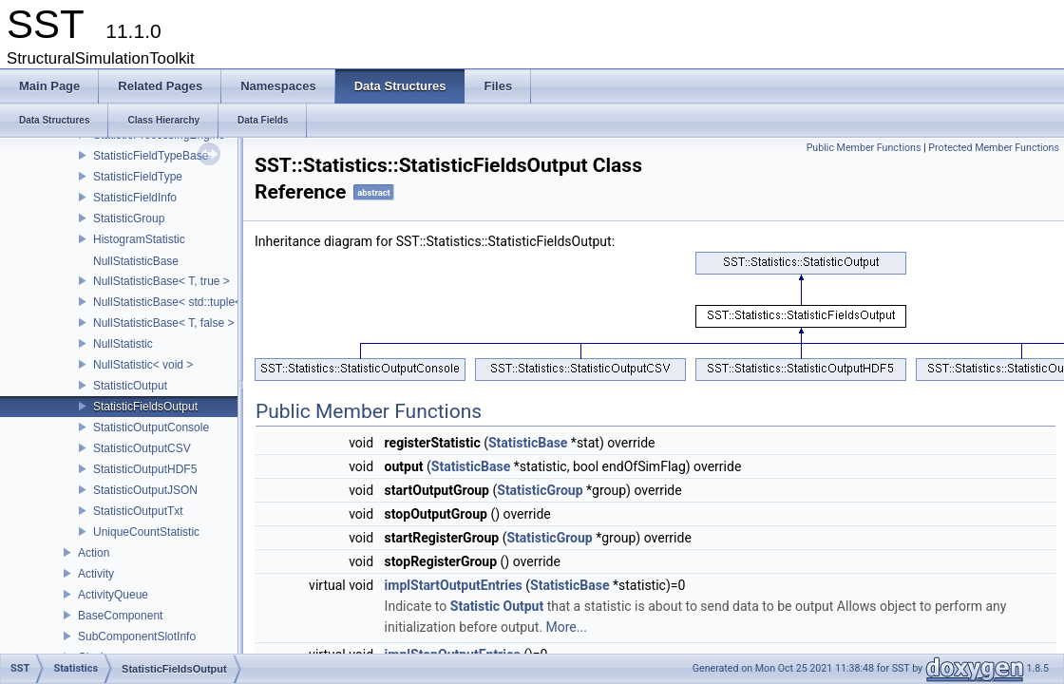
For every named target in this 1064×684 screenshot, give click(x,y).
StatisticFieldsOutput (145, 406)
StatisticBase (527, 442)
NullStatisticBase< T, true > (161, 281)
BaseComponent (120, 615)
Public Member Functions (864, 148)
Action (93, 553)
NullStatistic (123, 344)
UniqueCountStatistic (146, 532)
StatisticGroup (128, 218)
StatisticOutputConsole (151, 427)
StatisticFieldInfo (135, 197)
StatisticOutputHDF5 (145, 469)
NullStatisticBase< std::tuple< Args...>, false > (208, 302)
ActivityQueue (113, 594)
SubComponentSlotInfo (137, 636)
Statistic (475, 606)
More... (566, 627)
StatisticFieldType (137, 176)
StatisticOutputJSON (145, 490)
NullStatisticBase (136, 261)
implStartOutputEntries (453, 585)
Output (524, 606)
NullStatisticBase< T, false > (164, 323)
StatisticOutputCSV (142, 448)
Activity (96, 573)
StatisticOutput (130, 385)
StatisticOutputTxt (138, 511)
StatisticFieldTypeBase (150, 155)
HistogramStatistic (139, 239)
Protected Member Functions (993, 148)
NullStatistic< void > (143, 364)
